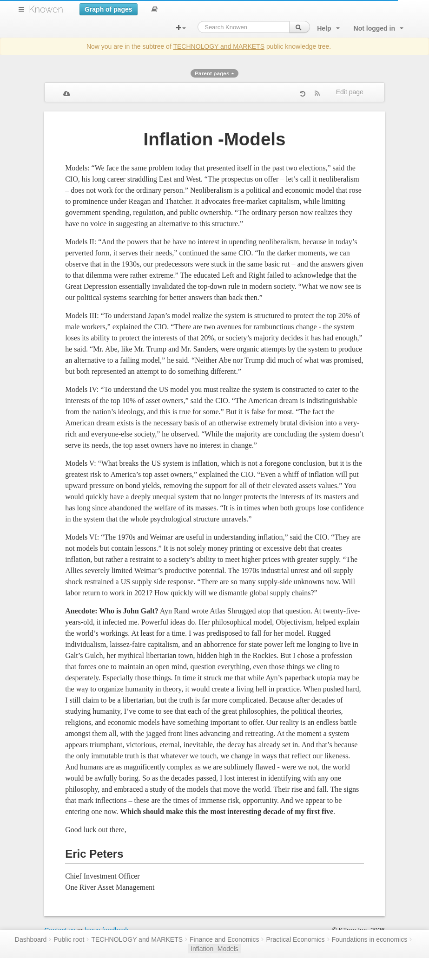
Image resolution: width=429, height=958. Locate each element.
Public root (68, 939)
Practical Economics (295, 939)
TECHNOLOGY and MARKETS (218, 46)
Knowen (46, 9)
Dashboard (31, 939)
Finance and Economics (224, 939)
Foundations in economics (370, 939)
